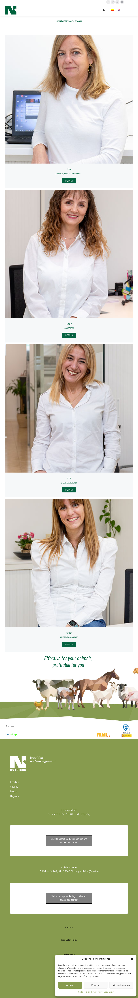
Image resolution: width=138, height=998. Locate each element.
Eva (69, 478)
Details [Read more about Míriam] (69, 644)
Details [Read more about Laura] (69, 335)
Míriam (69, 632)
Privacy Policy (96, 992)
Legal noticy (109, 992)
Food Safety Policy (69, 940)
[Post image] (69, 99)
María (69, 169)
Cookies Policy (84, 992)
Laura (69, 323)
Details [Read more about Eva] (69, 490)
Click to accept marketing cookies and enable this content (69, 841)
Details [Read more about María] (69, 181)
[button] (131, 959)
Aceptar (70, 985)
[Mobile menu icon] (129, 10)
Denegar (95, 985)
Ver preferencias (121, 985)
